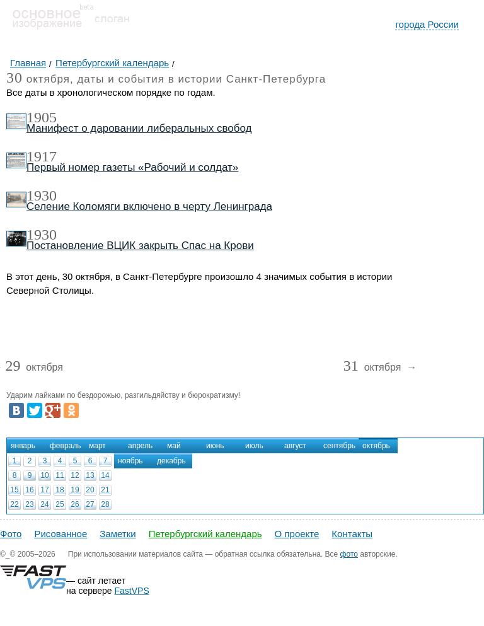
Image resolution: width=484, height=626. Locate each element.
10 (44, 475)
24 (44, 504)
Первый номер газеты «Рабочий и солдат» (132, 167)
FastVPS (132, 591)
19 (75, 489)
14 (105, 475)
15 (14, 489)
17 (44, 489)
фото (349, 554)
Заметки (117, 533)
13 (90, 475)
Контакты (351, 533)
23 (29, 504)
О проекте (297, 533)
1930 (41, 195)
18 (59, 489)
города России (427, 24)
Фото (10, 533)
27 (90, 504)
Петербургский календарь (205, 533)
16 (29, 489)
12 (75, 475)
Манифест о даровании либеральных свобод (138, 128)
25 (59, 504)
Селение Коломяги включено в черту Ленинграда (149, 206)
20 (90, 489)
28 (105, 504)
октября (34, 368)
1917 (41, 156)
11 (59, 475)
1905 (41, 117)
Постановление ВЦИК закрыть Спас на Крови (140, 246)
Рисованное (60, 533)
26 (75, 504)
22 (14, 504)
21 (105, 489)
